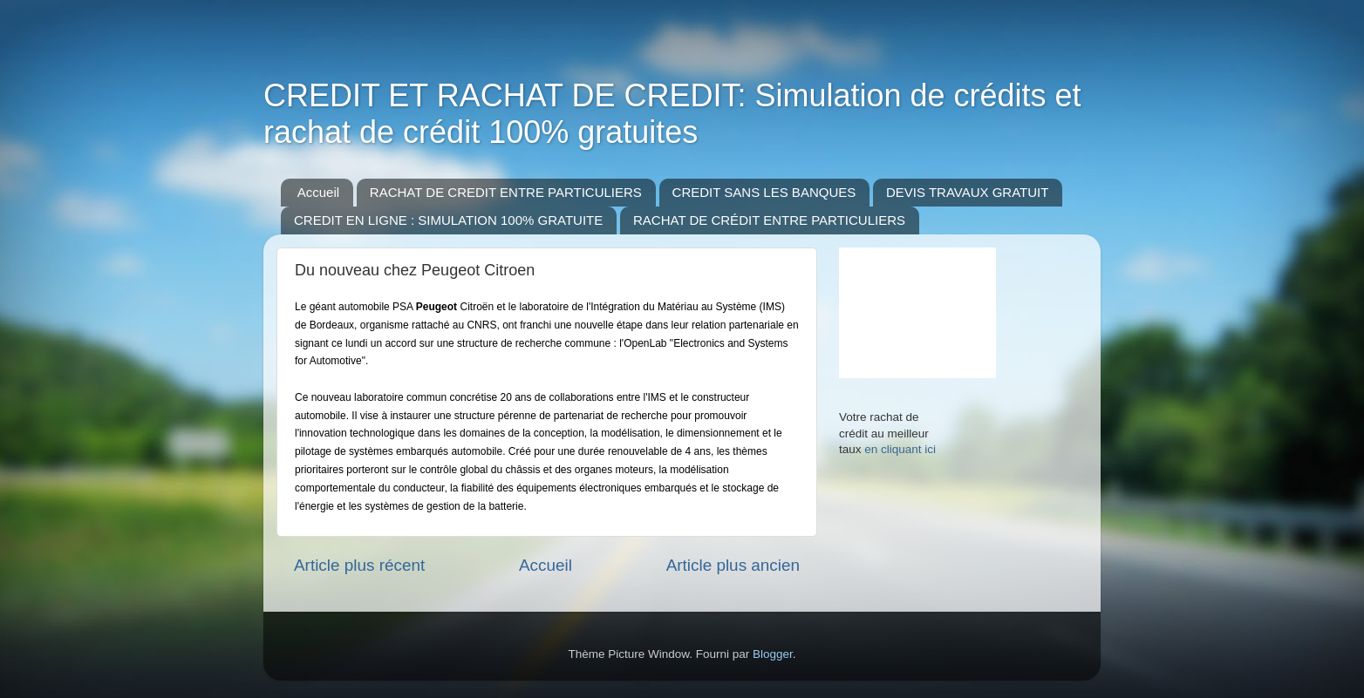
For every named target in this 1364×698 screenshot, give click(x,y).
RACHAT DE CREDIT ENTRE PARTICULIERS (506, 192)
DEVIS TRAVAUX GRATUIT (967, 192)
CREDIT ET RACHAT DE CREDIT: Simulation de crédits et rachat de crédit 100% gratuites (672, 114)
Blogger (773, 654)
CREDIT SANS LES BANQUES (764, 192)
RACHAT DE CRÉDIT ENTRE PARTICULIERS (769, 220)
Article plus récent (359, 565)
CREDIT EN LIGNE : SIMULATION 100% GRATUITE (448, 220)
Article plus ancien (733, 565)
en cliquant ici (900, 449)
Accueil (318, 192)
